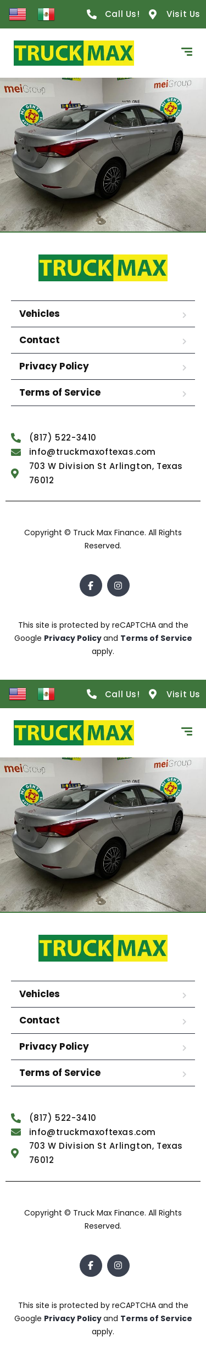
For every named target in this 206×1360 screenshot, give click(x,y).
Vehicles (39, 313)
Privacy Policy (54, 366)
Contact (39, 339)
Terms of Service (60, 392)
